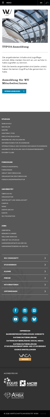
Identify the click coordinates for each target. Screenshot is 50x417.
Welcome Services (9, 237)
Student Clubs (8, 152)
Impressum (25, 331)
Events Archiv (8, 210)
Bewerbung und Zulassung (13, 140)
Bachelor (6, 127)
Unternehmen (10, 291)
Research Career (9, 233)
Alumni (7, 271)
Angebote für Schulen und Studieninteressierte (23, 149)
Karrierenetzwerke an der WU (15, 246)
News (4, 206)
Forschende (7, 170)
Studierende (10, 265)
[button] (6, 3)
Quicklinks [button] (47, 3)
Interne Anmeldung (12, 91)
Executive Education (10, 136)
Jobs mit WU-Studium (10, 240)
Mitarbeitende (11, 285)
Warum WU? (7, 123)
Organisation (7, 197)
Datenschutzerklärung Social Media (24, 341)
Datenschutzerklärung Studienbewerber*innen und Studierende (25, 345)
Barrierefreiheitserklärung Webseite (25, 334)
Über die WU (7, 194)
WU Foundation (8, 216)
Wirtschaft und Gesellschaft (14, 200)
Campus (5, 203)
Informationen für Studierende (15, 143)
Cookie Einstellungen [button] (25, 350)
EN (41, 3)
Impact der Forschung (11, 173)
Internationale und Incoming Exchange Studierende (24, 146)
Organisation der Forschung (14, 176)
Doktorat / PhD (8, 133)
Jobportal (6, 230)
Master (5, 130)
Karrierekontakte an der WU (14, 243)
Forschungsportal (10, 167)
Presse (7, 278)
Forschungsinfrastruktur (13, 179)
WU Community (11, 258)
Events (4, 213)
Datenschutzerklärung (25, 337)
